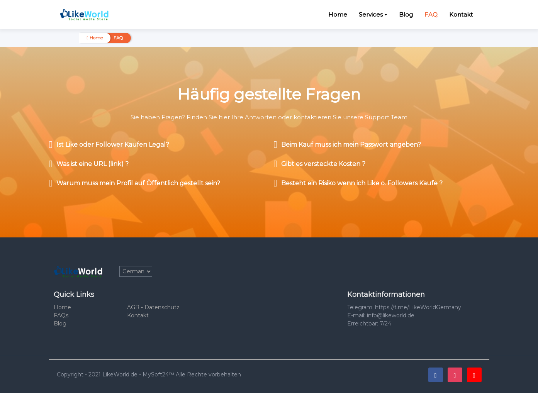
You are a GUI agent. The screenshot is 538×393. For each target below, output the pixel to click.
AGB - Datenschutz (153, 307)
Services (371, 14)
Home (337, 14)
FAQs (61, 315)
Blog (406, 14)
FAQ (431, 14)
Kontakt (461, 14)
